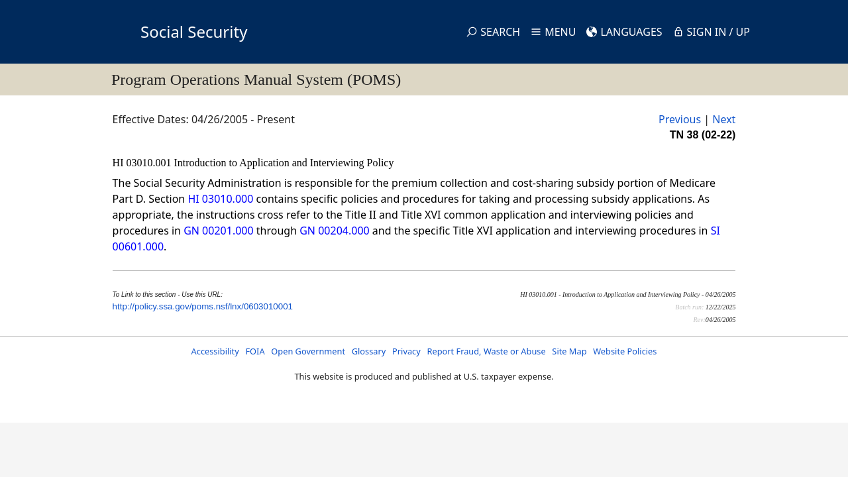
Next (723, 119)
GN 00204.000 (334, 230)
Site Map (569, 351)
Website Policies (625, 351)
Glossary (369, 351)
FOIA (254, 351)
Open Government (308, 351)
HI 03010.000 (220, 198)
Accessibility (215, 351)
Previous (680, 119)
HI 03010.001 (143, 162)
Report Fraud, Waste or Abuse (486, 351)
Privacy (406, 351)
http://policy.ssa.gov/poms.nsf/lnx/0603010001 (203, 306)
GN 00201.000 (218, 230)
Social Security (193, 31)
